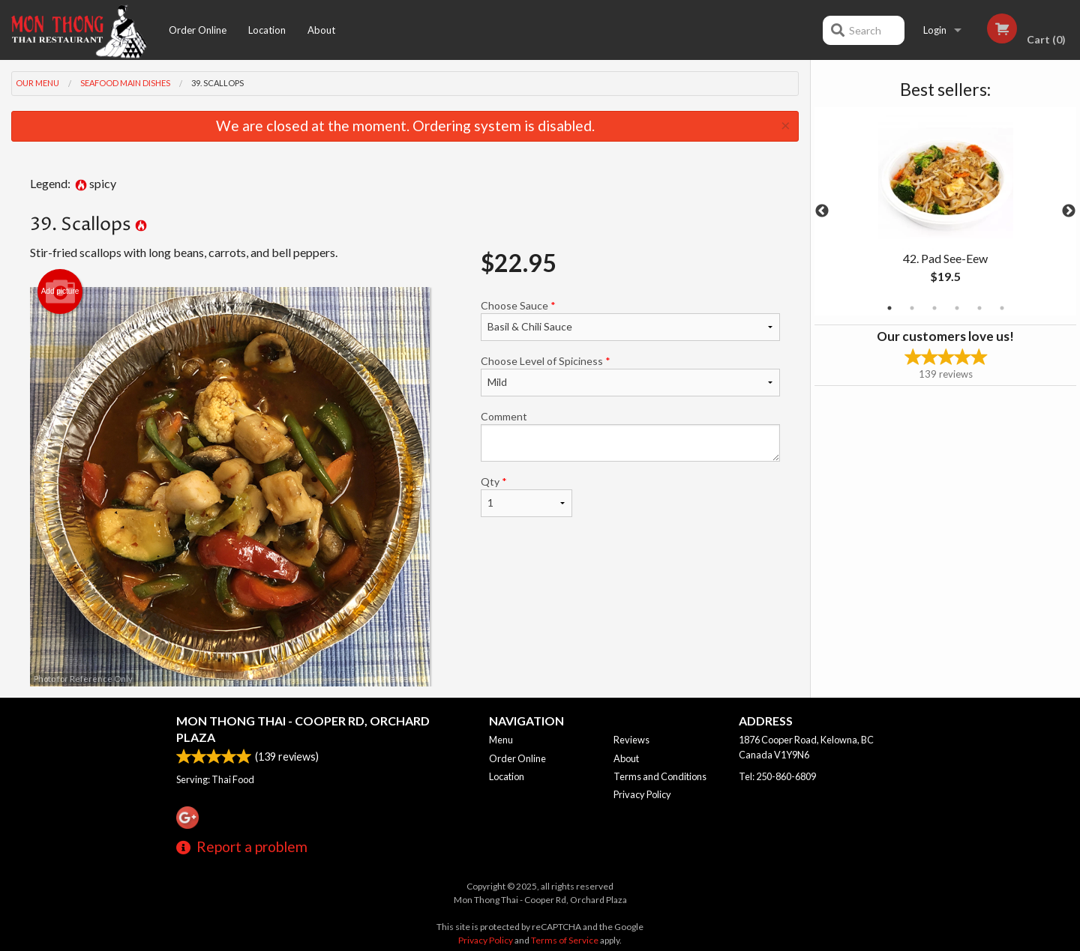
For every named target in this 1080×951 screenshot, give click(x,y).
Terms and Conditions (660, 776)
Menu (501, 740)
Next (1068, 211)
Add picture (60, 291)
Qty (526, 496)
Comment (630, 436)
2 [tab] (912, 308)
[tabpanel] (945, 211)
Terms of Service (564, 940)
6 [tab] (1002, 308)
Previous (822, 211)
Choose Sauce (630, 320)
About (321, 30)
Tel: (777, 776)
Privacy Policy (642, 794)
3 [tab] (934, 308)
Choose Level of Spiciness (630, 375)
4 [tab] (957, 308)
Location (267, 30)
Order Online (197, 30)
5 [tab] (979, 308)
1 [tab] (889, 308)
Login (934, 30)
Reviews (632, 740)
